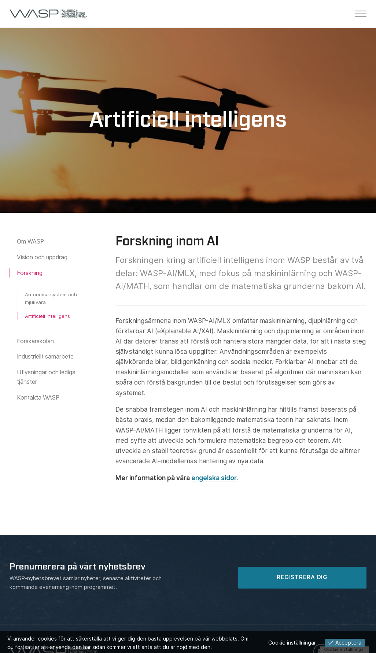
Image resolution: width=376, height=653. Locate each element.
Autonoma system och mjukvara (51, 298)
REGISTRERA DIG (302, 577)
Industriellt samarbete (45, 356)
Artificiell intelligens (47, 316)
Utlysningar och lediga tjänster (46, 377)
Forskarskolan (35, 340)
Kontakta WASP (38, 397)
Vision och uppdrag (42, 257)
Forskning (30, 273)
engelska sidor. (214, 478)
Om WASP (30, 241)
